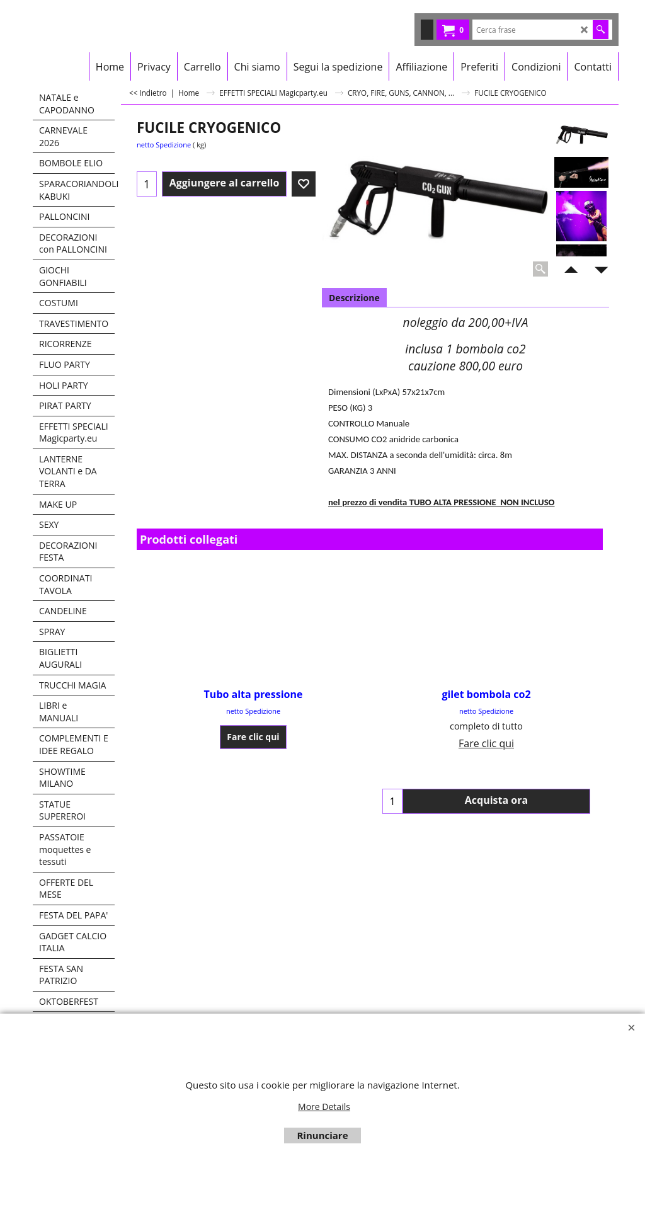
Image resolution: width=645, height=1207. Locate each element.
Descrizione (354, 298)
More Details (324, 1107)
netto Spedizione (164, 144)
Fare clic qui (253, 737)
